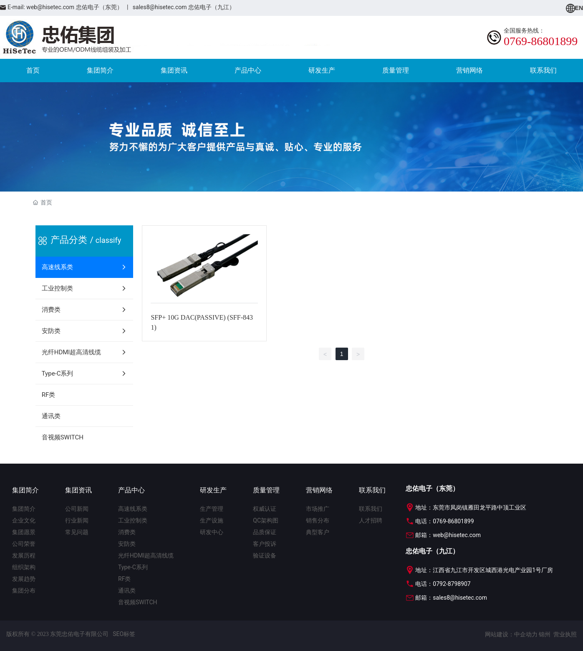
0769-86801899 (541, 41)
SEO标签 (124, 634)
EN (574, 8)
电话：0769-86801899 (440, 521)
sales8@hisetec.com (160, 7)
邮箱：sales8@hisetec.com (446, 597)
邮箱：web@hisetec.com (443, 535)
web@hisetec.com (50, 7)
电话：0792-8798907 (438, 583)
